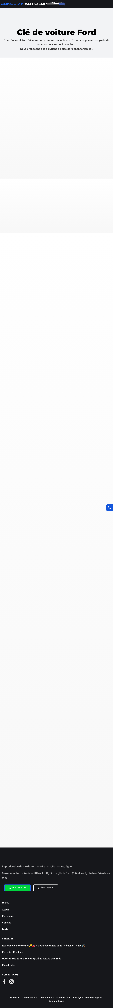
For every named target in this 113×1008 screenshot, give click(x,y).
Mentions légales (93, 998)
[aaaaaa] (34, 2)
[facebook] (4, 981)
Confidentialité (56, 1001)
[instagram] (11, 981)
